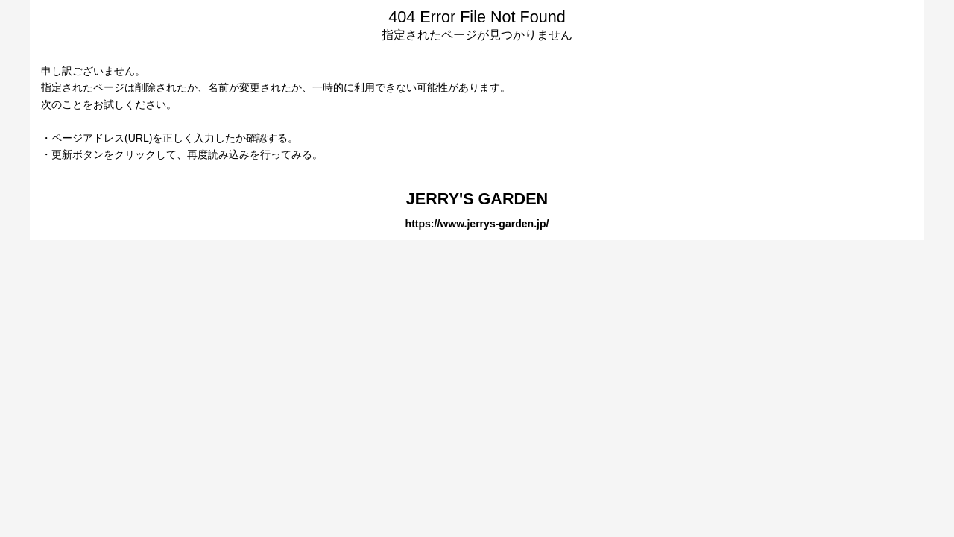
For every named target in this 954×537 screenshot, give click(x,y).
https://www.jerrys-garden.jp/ (477, 224)
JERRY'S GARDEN (477, 198)
